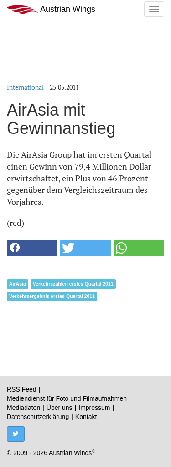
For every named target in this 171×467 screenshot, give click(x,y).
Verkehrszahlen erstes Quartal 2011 (73, 284)
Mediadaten (23, 407)
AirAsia (17, 284)
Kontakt (86, 416)
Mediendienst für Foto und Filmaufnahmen (67, 398)
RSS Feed (21, 389)
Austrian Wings (51, 9)
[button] (32, 248)
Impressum (94, 407)
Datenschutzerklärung (38, 416)
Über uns (60, 407)
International (25, 87)
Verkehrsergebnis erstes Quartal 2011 (52, 296)
